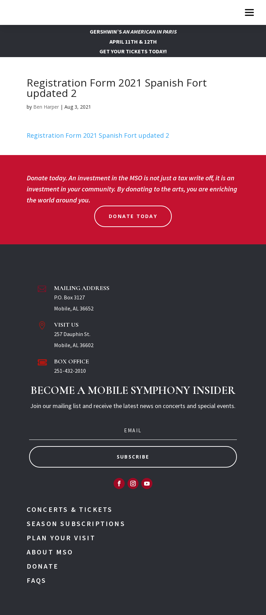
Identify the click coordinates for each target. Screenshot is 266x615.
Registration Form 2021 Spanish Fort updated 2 (98, 135)
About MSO (50, 552)
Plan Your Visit (61, 537)
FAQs (37, 580)
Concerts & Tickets (70, 509)
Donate (43, 566)
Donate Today (133, 216)
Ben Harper (46, 106)
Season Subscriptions (76, 523)
